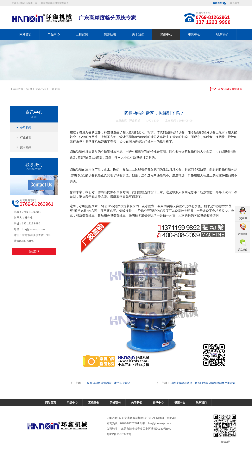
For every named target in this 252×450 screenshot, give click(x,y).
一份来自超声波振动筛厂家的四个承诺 (107, 382)
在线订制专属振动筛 (230, 89)
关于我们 (138, 34)
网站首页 (25, 34)
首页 (29, 89)
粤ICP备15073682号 (119, 434)
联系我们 (222, 34)
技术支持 (25, 147)
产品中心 (53, 34)
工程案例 (82, 34)
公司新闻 (54, 89)
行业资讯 (25, 137)
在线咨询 (33, 251)
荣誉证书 (110, 34)
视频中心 (194, 34)
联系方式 (234, 3)
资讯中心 (166, 34)
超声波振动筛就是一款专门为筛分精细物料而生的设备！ (204, 382)
